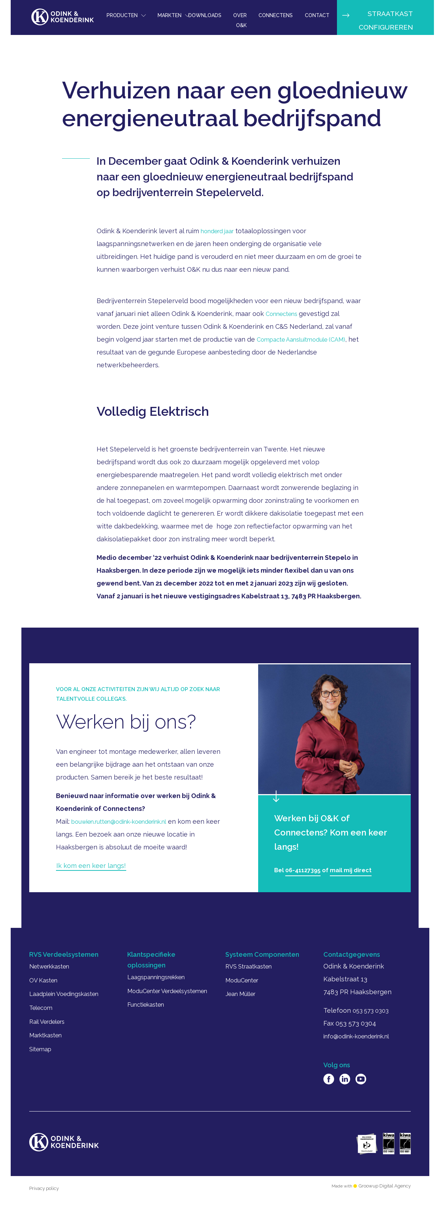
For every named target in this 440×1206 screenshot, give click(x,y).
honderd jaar (220, 230)
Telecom (42, 1018)
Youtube (360, 1085)
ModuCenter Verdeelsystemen (154, 1006)
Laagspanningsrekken (161, 984)
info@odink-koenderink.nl (362, 1042)
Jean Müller (243, 1003)
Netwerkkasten (53, 973)
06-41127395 (303, 876)
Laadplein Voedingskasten (69, 1003)
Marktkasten (48, 1048)
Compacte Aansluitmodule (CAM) (307, 338)
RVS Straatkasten (252, 973)
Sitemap (42, 1063)
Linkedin (344, 1085)
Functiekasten (148, 1027)
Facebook (328, 1085)
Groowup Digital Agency (382, 1192)
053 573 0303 (373, 1017)
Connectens (285, 312)
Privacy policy (44, 1194)
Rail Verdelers (50, 1033)
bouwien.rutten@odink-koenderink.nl (127, 820)
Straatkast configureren (374, 20)
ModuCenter (244, 988)
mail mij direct (351, 876)
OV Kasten (45, 988)
